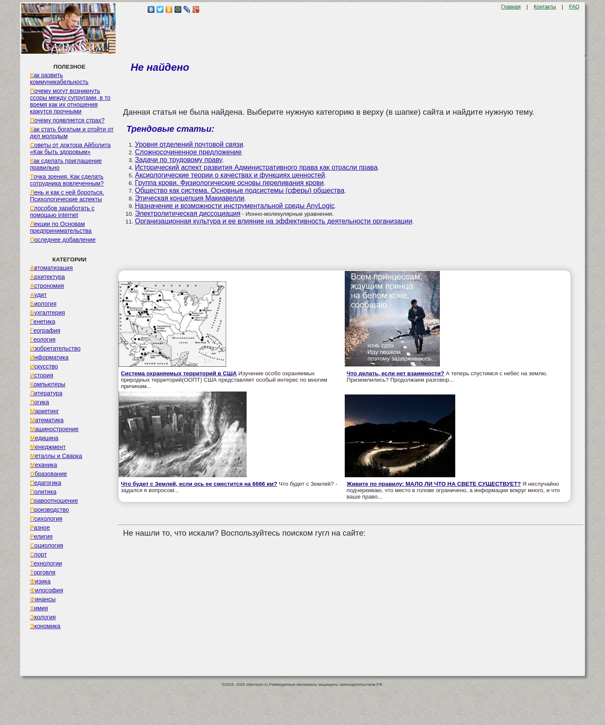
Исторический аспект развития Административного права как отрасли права (256, 167)
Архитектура (47, 276)
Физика (40, 581)
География (45, 330)
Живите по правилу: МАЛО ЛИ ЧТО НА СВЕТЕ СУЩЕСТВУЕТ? (434, 484)
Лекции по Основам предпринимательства (60, 227)
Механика (43, 464)
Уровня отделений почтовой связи (189, 144)
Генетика (42, 321)
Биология (43, 303)
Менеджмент (48, 447)
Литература (46, 393)
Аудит (38, 294)
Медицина (44, 438)
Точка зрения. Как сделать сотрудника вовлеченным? (67, 180)
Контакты (545, 7)
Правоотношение (54, 500)
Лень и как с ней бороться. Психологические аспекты (67, 196)
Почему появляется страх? (67, 120)
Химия (39, 608)
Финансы (42, 599)
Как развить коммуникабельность (59, 78)
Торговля (42, 572)
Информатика (49, 357)
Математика (47, 420)
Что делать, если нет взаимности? (395, 373)
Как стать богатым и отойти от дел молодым (71, 132)
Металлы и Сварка (56, 455)
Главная (511, 7)
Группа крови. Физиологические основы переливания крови (229, 182)
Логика (39, 402)
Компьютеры (47, 384)
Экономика (45, 626)
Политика (43, 491)
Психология (46, 518)
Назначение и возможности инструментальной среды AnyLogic (234, 205)
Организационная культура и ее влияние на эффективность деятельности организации (273, 221)
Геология (42, 339)
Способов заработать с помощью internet (62, 211)
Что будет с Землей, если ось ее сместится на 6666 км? (199, 484)
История (41, 375)
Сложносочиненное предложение (188, 152)
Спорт (38, 554)
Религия (41, 536)
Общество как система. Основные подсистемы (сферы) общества (239, 190)
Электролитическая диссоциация (187, 213)
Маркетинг (44, 411)
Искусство (44, 366)
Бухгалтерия (47, 312)
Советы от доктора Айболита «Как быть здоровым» (70, 148)
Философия (46, 590)
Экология (42, 617)
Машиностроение (54, 429)
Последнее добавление (63, 239)
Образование (48, 473)
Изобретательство (55, 348)
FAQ (574, 7)
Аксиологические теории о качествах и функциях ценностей (230, 175)
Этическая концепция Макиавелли (189, 198)
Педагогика (45, 482)
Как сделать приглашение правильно (66, 164)
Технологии (46, 563)
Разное (40, 527)
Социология (46, 545)
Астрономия (47, 285)
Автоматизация (51, 267)
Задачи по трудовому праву (178, 159)
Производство (49, 509)
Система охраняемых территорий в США (179, 373)
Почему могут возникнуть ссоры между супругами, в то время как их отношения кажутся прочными (70, 101)
